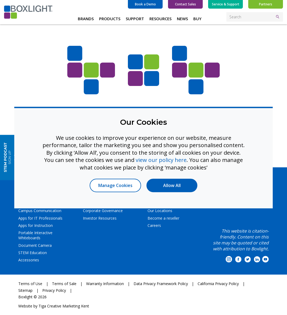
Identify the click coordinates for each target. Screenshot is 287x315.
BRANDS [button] (86, 18)
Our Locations (160, 210)
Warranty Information (105, 283)
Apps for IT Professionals (40, 218)
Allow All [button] (172, 185)
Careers (154, 225)
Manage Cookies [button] (115, 185)
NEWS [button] (182, 18)
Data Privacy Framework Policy (161, 283)
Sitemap (25, 290)
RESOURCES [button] (160, 18)
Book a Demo (145, 4)
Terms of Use (30, 283)
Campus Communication (39, 210)
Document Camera (35, 245)
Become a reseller (163, 218)
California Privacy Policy (218, 283)
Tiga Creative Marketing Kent (63, 306)
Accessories (28, 259)
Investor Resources (100, 218)
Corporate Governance (103, 210)
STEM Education (32, 252)
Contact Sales (185, 4)
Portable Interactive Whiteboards (35, 235)
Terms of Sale (64, 283)
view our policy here (161, 160)
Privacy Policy (54, 290)
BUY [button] (197, 18)
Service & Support (225, 4)
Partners (265, 4)
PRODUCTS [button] (109, 18)
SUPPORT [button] (135, 18)
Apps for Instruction (35, 225)
